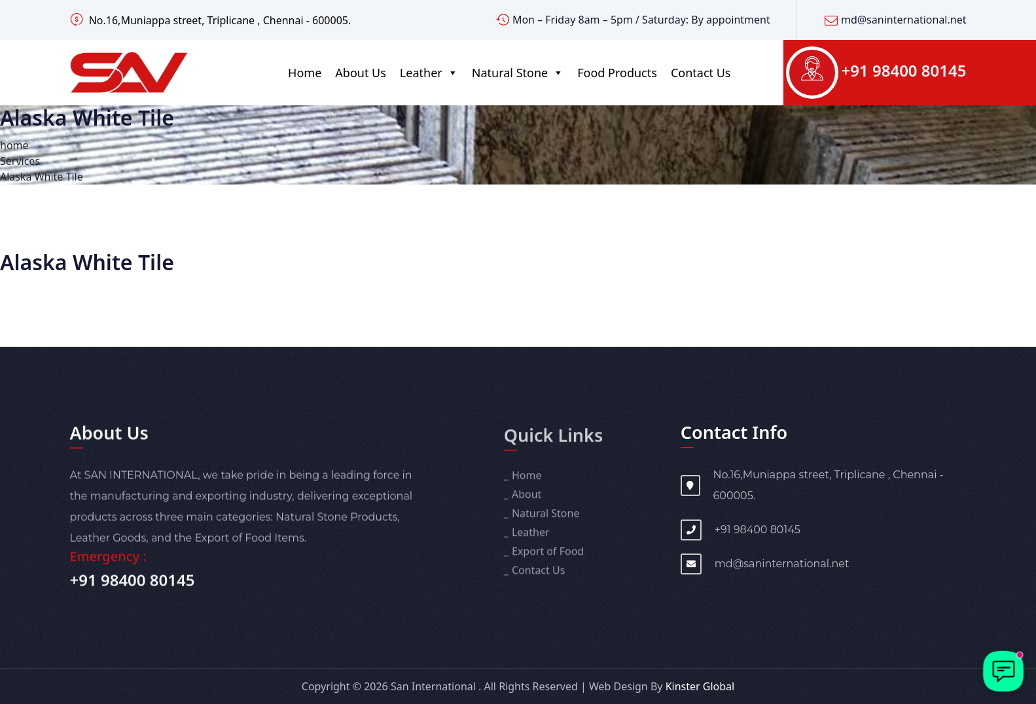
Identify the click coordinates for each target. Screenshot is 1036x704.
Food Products (617, 72)
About (526, 500)
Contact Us (701, 72)
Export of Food (548, 557)
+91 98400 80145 (904, 70)
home (14, 145)
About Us (360, 72)
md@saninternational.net (904, 19)
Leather (429, 73)
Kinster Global (700, 686)
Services (20, 161)
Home (304, 72)
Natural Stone (517, 73)
